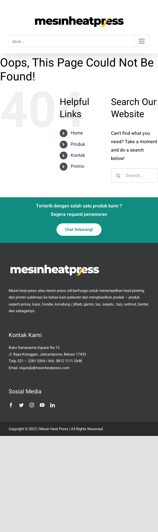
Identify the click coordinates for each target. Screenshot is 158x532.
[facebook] (11, 405)
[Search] (118, 175)
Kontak (78, 155)
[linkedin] (52, 405)
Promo (77, 166)
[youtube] (42, 405)
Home (77, 133)
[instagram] (31, 405)
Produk (78, 144)
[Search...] (134, 175)
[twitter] (21, 405)
